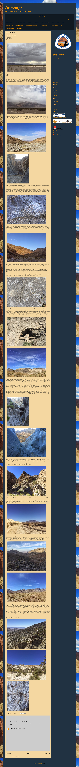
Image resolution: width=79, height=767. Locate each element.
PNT (34, 19)
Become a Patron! (56, 55)
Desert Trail (22, 15)
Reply (11, 724)
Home (28, 753)
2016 (55, 96)
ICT (7, 19)
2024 (55, 84)
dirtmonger (13, 8)
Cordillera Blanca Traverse (56, 25)
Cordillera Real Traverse (31, 25)
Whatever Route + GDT (20, 22)
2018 (55, 93)
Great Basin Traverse (48, 19)
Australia (37, 22)
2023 (55, 85)
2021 (55, 89)
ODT (39, 19)
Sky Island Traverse (15, 19)
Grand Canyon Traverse (65, 15)
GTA (58, 22)
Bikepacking (19, 28)
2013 (55, 111)
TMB (63, 22)
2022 (55, 87)
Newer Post (8, 753)
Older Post (47, 753)
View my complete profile (57, 135)
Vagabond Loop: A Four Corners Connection (47, 15)
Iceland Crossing (45, 22)
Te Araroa (30, 22)
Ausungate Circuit (19, 25)
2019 (55, 92)
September (57, 99)
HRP (53, 22)
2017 (55, 95)
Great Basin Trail (31, 15)
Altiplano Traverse (10, 28)
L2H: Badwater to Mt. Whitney (62, 19)
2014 (55, 109)
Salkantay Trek (9, 25)
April (56, 104)
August (56, 101)
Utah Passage (9, 22)
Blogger (43, 763)
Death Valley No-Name (59, 105)
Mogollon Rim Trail (26, 19)
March (56, 107)
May (56, 102)
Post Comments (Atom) (15, 756)
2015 (55, 98)
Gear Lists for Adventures (11, 15)
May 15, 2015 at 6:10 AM (20, 728)
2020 (55, 90)
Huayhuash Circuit (44, 25)
